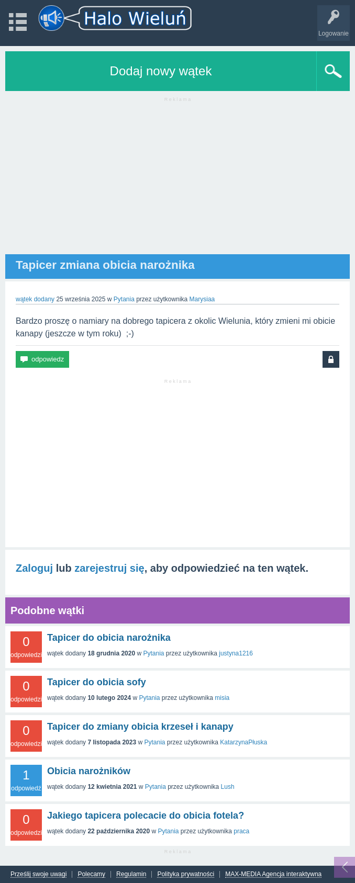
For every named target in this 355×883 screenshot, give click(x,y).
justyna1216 (236, 653)
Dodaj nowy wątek (161, 71)
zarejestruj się (109, 568)
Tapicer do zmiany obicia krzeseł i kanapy (140, 726)
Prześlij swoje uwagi (38, 874)
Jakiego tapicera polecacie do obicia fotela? (145, 815)
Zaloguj (34, 568)
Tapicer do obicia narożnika (109, 637)
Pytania (124, 299)
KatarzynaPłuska (243, 742)
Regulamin (131, 874)
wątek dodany (35, 299)
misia (222, 697)
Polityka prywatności (185, 874)
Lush (228, 786)
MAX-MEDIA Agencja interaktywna (273, 874)
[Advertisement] (177, 181)
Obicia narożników (88, 771)
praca (241, 831)
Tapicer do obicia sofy (96, 682)
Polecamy (91, 874)
